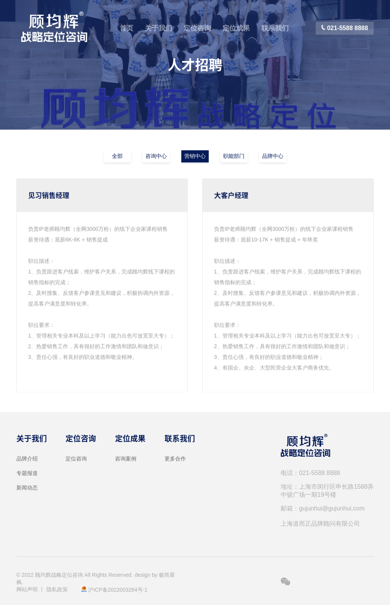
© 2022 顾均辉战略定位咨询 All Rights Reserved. (74, 575)
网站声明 (27, 589)
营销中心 (195, 157)
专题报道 (27, 473)
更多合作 (175, 459)
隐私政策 (57, 589)
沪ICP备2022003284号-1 (117, 590)
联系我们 (275, 28)
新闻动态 (27, 488)
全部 (117, 157)
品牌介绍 (27, 459)
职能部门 (234, 157)
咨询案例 (125, 459)
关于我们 (158, 28)
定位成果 (236, 28)
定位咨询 (197, 28)
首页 (126, 28)
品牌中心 (272, 157)
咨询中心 (156, 157)
